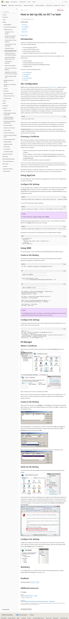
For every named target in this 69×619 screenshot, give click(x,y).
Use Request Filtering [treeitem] (9, 48)
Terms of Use (48, 618)
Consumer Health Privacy (38, 618)
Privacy (28, 618)
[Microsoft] (2, 2)
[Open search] (62, 2)
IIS (25, 10)
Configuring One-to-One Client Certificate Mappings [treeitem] (10, 54)
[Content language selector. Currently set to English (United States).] (7, 615)
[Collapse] (16, 9)
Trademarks (55, 618)
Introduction (24, 24)
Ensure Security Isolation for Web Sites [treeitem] (10, 68)
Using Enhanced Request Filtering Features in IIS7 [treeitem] (10, 58)
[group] (44, 199)
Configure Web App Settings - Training (29, 595)
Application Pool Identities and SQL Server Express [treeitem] (10, 36)
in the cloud (53, 87)
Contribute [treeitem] (5, 166)
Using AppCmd (25, 28)
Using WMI (24, 29)
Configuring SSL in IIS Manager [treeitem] (9, 32)
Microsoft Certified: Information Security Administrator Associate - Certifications (38, 601)
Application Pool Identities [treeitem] (10, 65)
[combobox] (9, 12)
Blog (18, 618)
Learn (22, 10)
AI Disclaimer (3, 618)
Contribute (23, 618)
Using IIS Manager (27, 78)
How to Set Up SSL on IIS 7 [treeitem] (10, 50)
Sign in (66, 1)
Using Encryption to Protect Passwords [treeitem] (10, 40)
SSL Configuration (25, 26)
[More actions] (66, 10)
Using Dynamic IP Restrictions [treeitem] (8, 62)
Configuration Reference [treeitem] (8, 168)
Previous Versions (11, 618)
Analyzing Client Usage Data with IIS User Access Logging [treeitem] (11, 72)
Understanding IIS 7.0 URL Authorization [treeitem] (10, 45)
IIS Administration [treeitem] (6, 171)
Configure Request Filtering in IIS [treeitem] (10, 77)
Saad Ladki (24, 35)
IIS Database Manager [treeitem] (8, 151)
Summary (25, 80)
